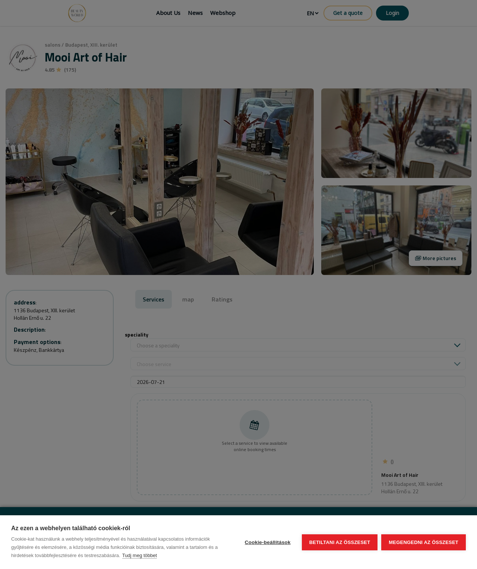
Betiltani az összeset (339, 542)
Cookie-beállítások (268, 542)
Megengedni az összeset (423, 542)
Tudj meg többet (139, 555)
